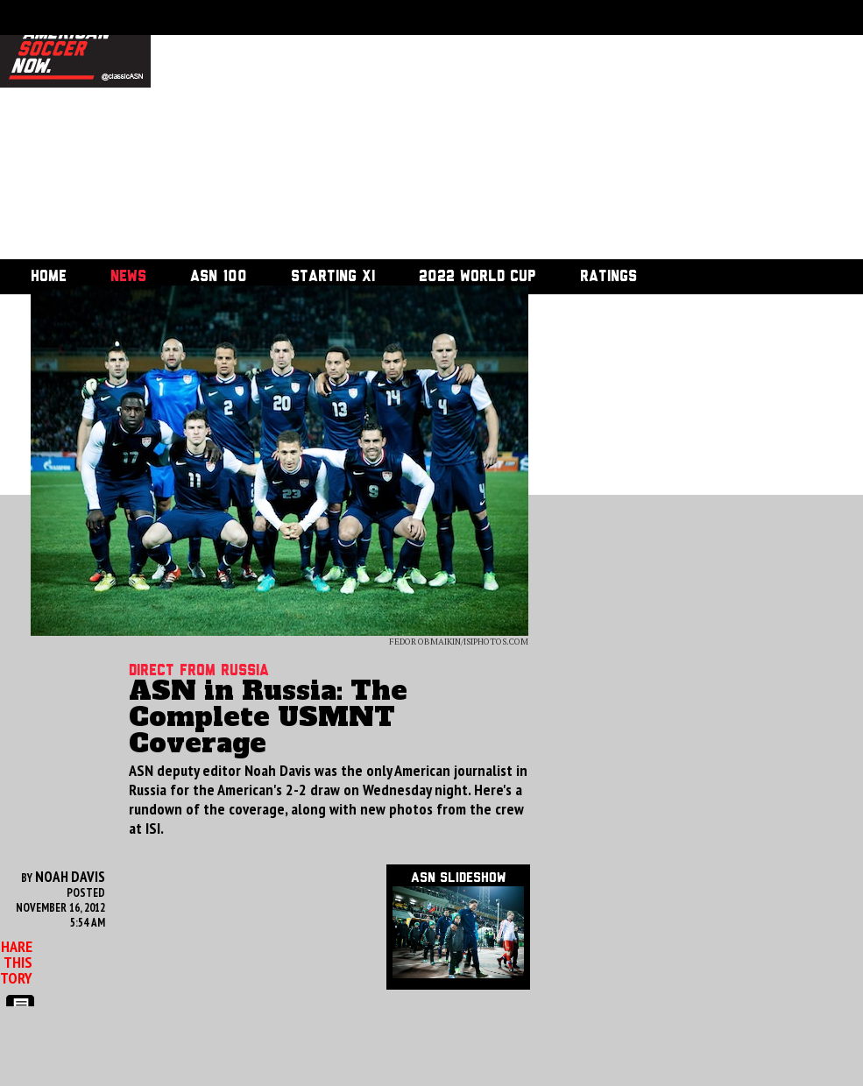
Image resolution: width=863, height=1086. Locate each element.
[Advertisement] (367, 131)
